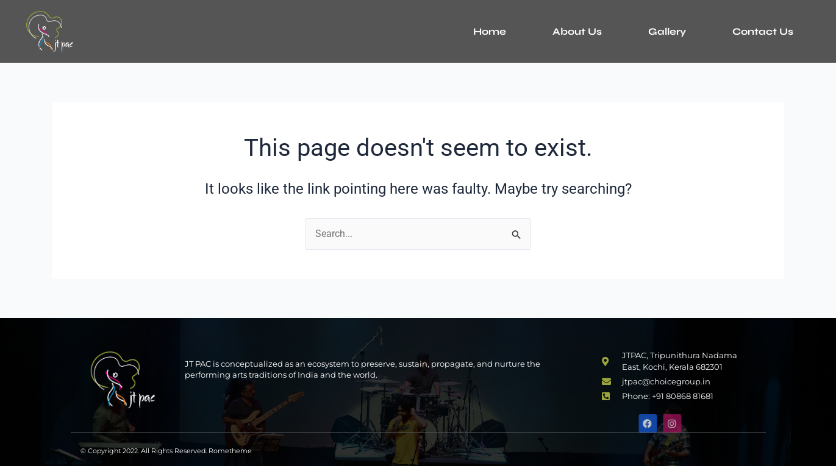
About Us (577, 31)
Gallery (667, 31)
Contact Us (762, 31)
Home (489, 31)
